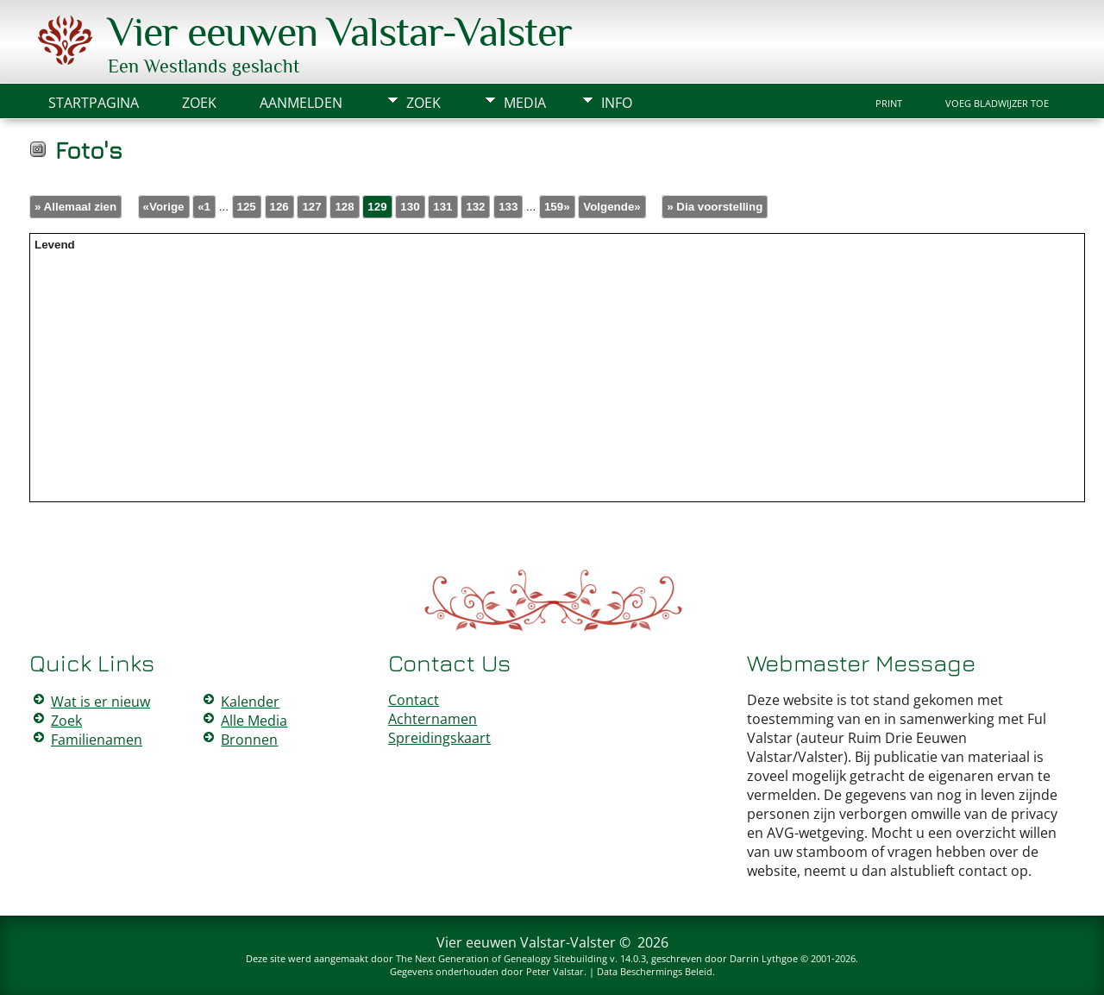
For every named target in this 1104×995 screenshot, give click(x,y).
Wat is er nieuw (100, 701)
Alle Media (254, 720)
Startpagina (93, 102)
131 (442, 206)
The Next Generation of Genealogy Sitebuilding (501, 958)
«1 (204, 206)
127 (311, 206)
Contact (413, 699)
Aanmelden (301, 102)
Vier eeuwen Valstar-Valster (340, 32)
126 (279, 206)
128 (344, 206)
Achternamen (432, 718)
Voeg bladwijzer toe (997, 104)
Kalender (250, 701)
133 (508, 206)
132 (475, 206)
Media (525, 102)
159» (557, 206)
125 (246, 206)
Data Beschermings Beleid (654, 971)
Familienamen (96, 739)
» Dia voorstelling (714, 206)
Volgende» (611, 206)
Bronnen (249, 739)
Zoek (423, 102)
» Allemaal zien (75, 206)
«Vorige (164, 206)
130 (409, 206)
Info (616, 102)
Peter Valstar (555, 971)
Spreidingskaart (439, 737)
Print (888, 104)
